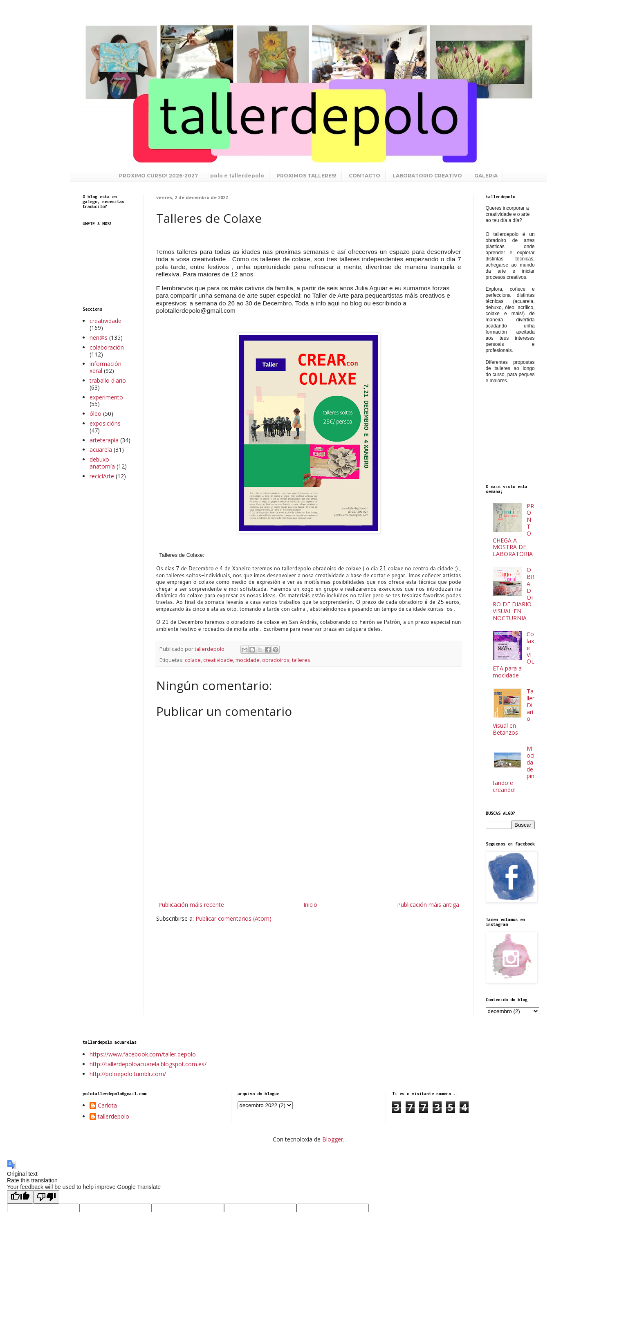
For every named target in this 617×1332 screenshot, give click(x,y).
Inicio (310, 904)
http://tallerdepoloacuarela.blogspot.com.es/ (148, 1064)
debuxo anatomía (102, 462)
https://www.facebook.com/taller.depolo (143, 1054)
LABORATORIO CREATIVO (427, 176)
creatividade (218, 660)
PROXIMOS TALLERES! (306, 176)
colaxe (193, 660)
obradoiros (275, 660)
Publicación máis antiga (428, 904)
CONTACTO (364, 176)
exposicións (105, 423)
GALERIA (486, 176)
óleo (95, 413)
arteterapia (104, 440)
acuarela (101, 449)
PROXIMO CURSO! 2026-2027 (158, 176)
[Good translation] (20, 1197)
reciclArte (102, 476)
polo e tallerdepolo (237, 176)
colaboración (107, 347)
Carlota (107, 1105)
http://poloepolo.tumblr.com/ (128, 1074)
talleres (301, 660)
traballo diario (108, 380)
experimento (106, 397)
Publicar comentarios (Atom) (233, 918)
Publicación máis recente (191, 904)
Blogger (332, 1139)
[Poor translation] (46, 1197)
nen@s (99, 337)
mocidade (248, 660)
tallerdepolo (113, 1116)
